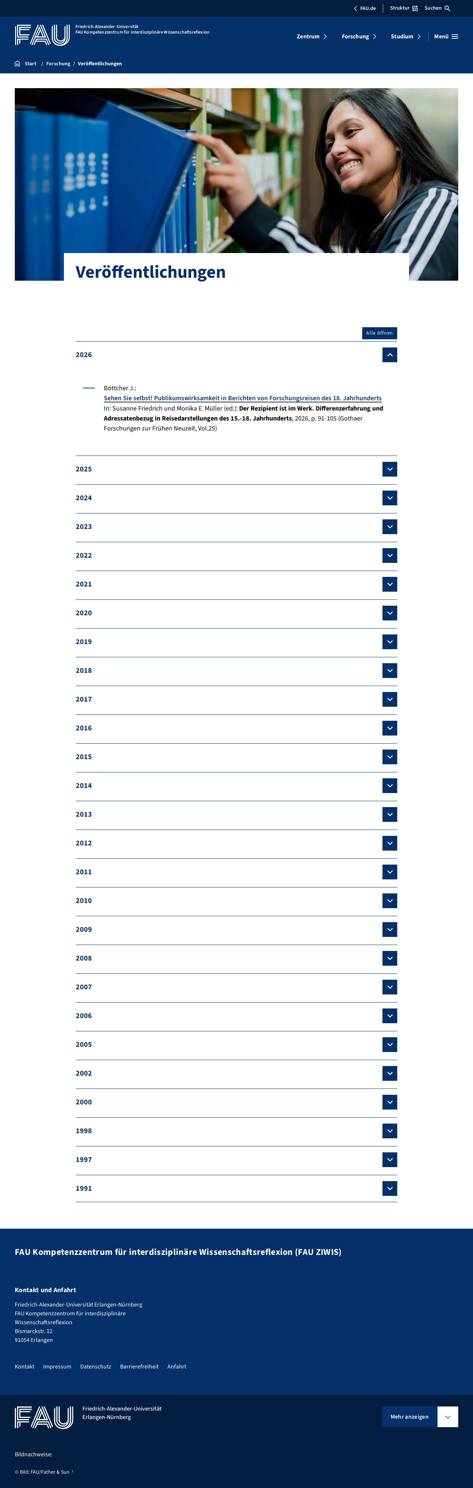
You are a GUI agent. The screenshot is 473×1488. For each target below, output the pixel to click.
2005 (84, 1044)
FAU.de (364, 8)
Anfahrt (176, 1367)
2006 (84, 1015)
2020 (84, 613)
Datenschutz (95, 1367)
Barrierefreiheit (139, 1367)
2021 (84, 584)
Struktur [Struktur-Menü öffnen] (404, 8)
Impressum (57, 1367)
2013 (84, 814)
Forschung (355, 36)
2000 (84, 1102)
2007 (84, 987)
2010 (84, 900)
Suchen (437, 8)
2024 (84, 497)
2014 (84, 785)
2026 (84, 355)
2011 (84, 871)
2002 (84, 1073)
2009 (84, 929)
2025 (84, 469)
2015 (84, 756)
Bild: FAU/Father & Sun (44, 1472)
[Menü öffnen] (446, 36)
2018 (84, 670)
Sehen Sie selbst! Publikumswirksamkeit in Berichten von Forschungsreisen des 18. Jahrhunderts (243, 398)
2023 (84, 526)
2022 (84, 555)
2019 (84, 641)
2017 (84, 699)
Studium (402, 36)
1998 (84, 1130)
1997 (84, 1159)
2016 (84, 728)
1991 (84, 1188)
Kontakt (24, 1367)
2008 (84, 958)
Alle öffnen (379, 333)
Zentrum (308, 36)
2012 (84, 843)
